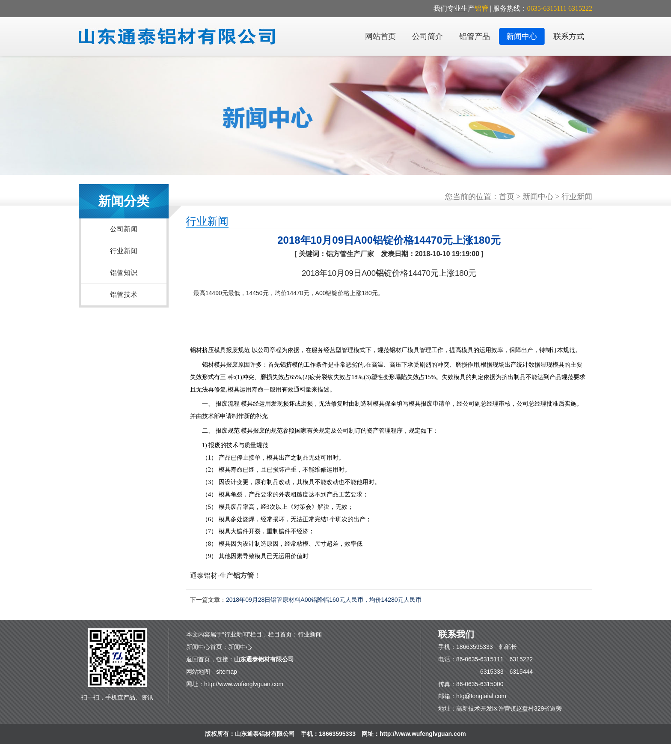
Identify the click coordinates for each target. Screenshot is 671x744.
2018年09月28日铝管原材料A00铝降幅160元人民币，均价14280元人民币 (324, 599)
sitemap (226, 671)
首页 (506, 196)
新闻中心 (521, 36)
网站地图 (198, 671)
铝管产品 (474, 36)
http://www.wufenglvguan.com (243, 684)
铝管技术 (123, 294)
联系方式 (568, 36)
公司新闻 (123, 229)
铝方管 (243, 575)
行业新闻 (123, 250)
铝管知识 (123, 272)
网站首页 (380, 36)
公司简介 (427, 36)
